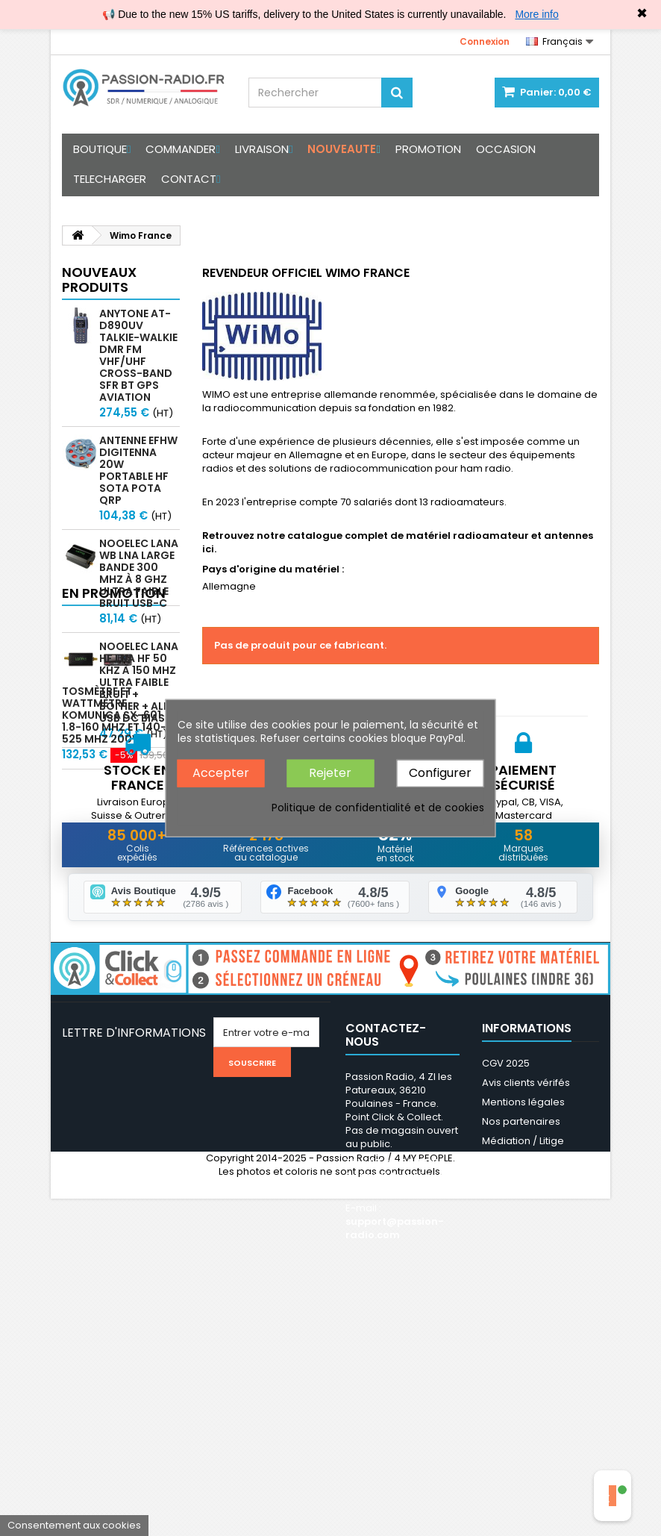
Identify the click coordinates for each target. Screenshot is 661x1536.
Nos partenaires (521, 1356)
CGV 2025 (506, 1298)
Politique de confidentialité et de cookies (378, 807)
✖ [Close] (642, 13)
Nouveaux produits (99, 279)
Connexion (485, 41)
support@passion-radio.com (394, 1463)
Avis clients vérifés (526, 1318)
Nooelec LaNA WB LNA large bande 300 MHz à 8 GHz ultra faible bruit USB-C (138, 573)
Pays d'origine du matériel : (273, 569)
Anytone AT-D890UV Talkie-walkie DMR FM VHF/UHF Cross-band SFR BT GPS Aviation (138, 355)
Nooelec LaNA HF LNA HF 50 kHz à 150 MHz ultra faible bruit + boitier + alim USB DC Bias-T (138, 682)
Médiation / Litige (523, 1376)
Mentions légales (523, 1337)
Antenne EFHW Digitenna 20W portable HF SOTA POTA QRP (138, 470)
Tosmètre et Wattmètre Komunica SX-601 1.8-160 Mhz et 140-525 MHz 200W (138, 836)
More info (536, 14)
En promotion (114, 773)
